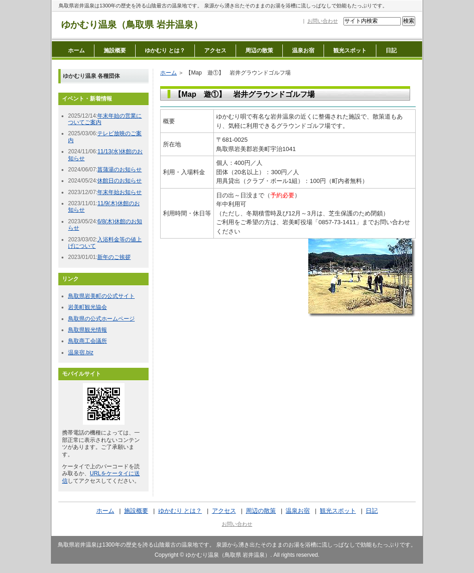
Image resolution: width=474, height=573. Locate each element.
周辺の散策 (259, 50)
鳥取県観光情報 (87, 330)
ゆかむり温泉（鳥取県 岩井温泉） (132, 24)
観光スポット (350, 50)
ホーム (76, 50)
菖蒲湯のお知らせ (119, 169)
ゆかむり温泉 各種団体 (91, 76)
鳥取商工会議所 (87, 341)
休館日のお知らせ (119, 180)
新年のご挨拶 (114, 257)
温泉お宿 (303, 50)
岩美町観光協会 (87, 307)
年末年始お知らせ (119, 192)
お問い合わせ (322, 21)
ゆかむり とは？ (165, 50)
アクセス (215, 50)
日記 (391, 50)
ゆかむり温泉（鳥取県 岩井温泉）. (229, 555)
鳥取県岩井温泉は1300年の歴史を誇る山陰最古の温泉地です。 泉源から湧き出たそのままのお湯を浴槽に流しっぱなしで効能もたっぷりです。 (223, 5)
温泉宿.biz (81, 352)
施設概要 (115, 50)
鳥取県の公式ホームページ (101, 318)
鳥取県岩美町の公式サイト (101, 296)
